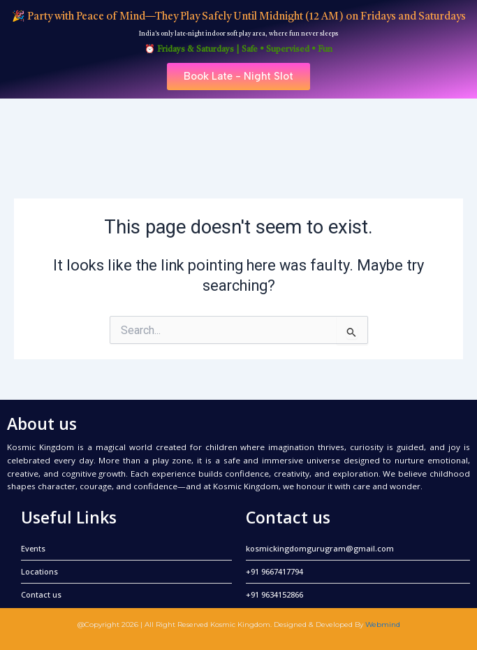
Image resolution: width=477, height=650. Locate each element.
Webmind (382, 624)
